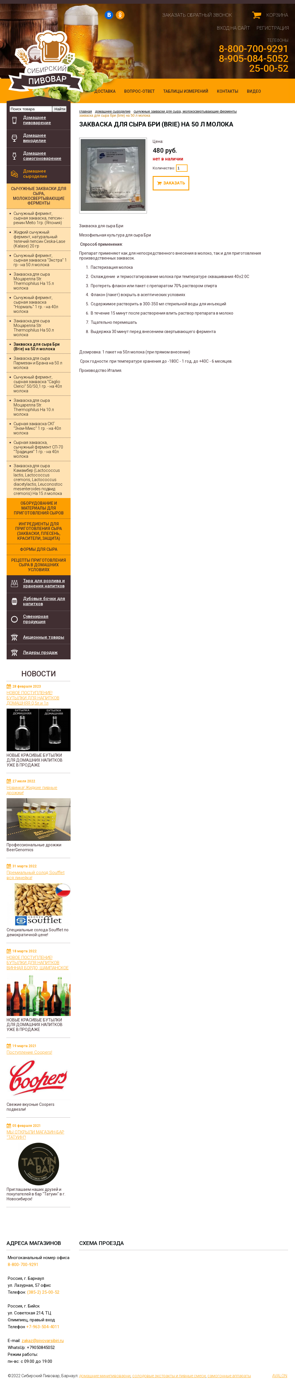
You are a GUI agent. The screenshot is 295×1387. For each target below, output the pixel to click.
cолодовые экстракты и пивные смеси (169, 1375)
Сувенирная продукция (35, 619)
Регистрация (273, 28)
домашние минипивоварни (105, 1375)
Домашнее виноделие (34, 138)
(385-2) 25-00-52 (43, 1292)
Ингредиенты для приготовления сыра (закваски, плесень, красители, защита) (38, 531)
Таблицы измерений (185, 91)
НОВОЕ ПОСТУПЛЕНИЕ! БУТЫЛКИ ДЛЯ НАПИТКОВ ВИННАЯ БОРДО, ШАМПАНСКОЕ (38, 962)
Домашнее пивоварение (37, 120)
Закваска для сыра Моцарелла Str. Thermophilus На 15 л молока (34, 281)
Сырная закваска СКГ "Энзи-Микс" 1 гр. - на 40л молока (37, 428)
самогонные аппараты (229, 1375)
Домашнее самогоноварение (42, 156)
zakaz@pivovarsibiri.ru (43, 1340)
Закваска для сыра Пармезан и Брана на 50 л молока (38, 363)
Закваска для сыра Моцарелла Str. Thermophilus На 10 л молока (34, 407)
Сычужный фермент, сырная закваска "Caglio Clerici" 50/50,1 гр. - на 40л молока (38, 384)
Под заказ (171, 183)
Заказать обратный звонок (197, 15)
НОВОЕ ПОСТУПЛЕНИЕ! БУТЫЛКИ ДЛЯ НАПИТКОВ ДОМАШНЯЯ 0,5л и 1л (33, 698)
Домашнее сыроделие (35, 174)
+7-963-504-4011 (42, 1326)
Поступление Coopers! (29, 1052)
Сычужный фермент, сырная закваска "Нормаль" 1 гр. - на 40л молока (36, 304)
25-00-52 (268, 68)
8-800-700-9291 (253, 48)
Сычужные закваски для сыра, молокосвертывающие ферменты (38, 195)
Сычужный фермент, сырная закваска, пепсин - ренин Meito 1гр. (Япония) (39, 218)
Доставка (105, 91)
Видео (254, 91)
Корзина (277, 15)
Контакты (227, 91)
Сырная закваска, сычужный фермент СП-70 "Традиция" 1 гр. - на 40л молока (38, 449)
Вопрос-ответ (139, 91)
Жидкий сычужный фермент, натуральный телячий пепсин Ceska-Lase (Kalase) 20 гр (39, 239)
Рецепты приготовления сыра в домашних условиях (38, 565)
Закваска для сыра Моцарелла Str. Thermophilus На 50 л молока (34, 328)
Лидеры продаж (40, 652)
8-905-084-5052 (253, 58)
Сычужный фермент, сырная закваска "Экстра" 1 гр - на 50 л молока (40, 260)
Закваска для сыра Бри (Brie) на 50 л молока (37, 346)
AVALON (279, 1375)
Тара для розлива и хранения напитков (44, 583)
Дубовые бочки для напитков (47, 599)
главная (86, 111)
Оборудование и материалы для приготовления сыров (39, 508)
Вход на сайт (233, 28)
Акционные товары (43, 637)
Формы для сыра (38, 549)
